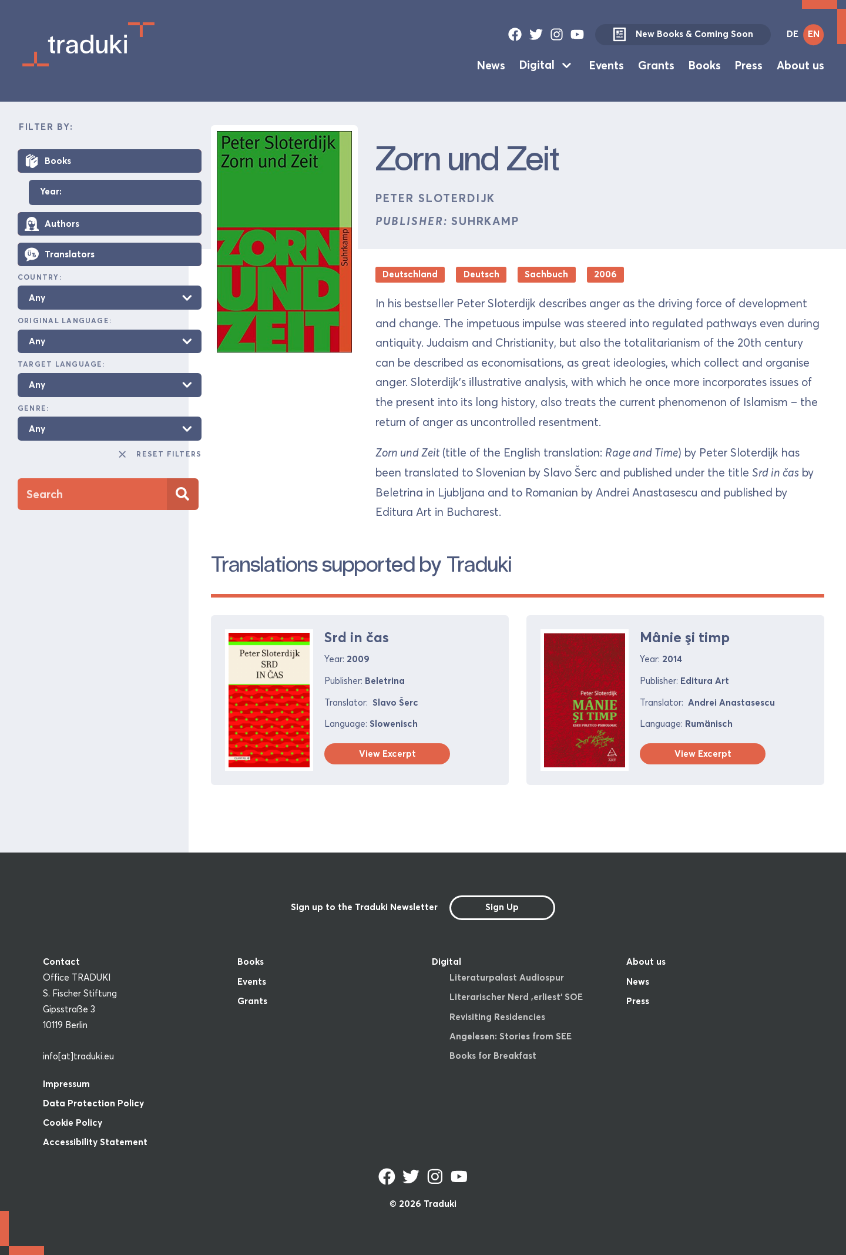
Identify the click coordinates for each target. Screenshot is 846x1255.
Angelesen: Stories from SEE (510, 1036)
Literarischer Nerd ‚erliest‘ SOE (516, 996)
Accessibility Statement (95, 1141)
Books (705, 65)
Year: (51, 192)
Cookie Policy (72, 1122)
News (491, 65)
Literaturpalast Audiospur (506, 977)
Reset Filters (159, 454)
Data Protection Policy (93, 1103)
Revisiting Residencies (497, 1016)
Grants (656, 65)
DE (792, 33)
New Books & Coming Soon (683, 35)
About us (800, 65)
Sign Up (502, 906)
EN (814, 33)
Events (606, 65)
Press (749, 65)
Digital (537, 65)
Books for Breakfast (492, 1055)
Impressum (66, 1083)
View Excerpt (387, 753)
